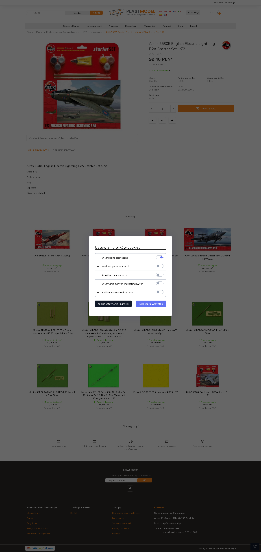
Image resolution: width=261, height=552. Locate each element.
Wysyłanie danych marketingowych (122, 283)
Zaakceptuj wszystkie (151, 303)
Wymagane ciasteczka (115, 257)
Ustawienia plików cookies (117, 247)
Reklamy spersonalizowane (117, 292)
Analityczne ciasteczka (115, 275)
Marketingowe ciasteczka (116, 266)
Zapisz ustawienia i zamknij (113, 303)
